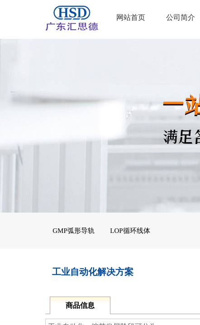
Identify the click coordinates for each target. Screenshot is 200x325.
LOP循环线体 (130, 230)
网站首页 (130, 17)
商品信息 (80, 305)
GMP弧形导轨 (73, 230)
